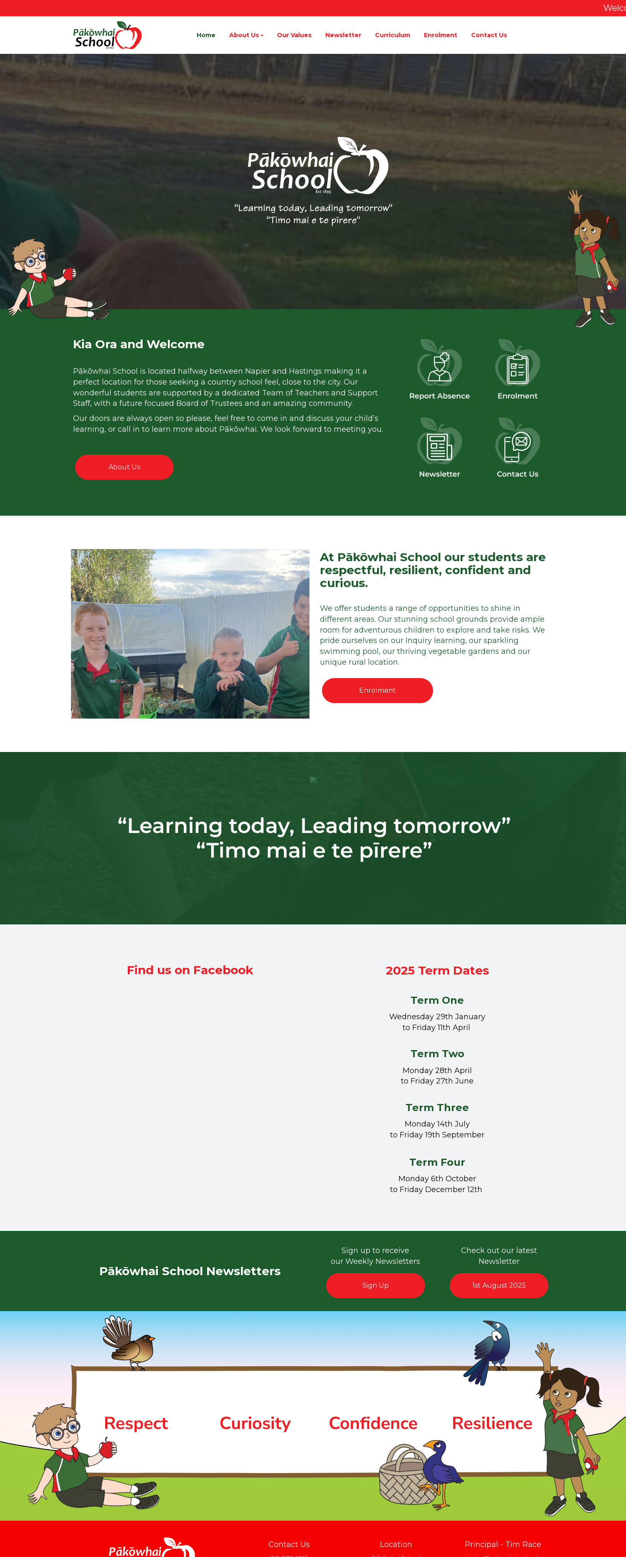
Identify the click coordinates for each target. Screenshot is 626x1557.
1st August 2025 (499, 1285)
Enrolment (377, 690)
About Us (124, 467)
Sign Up (375, 1285)
